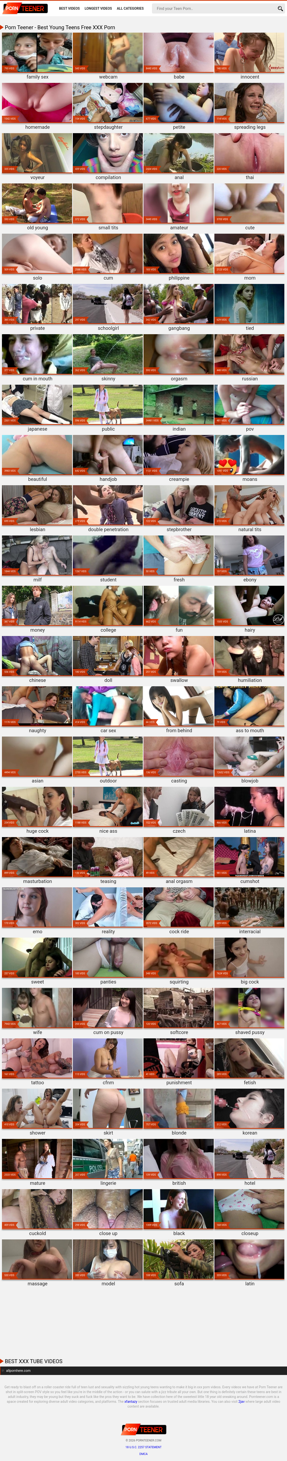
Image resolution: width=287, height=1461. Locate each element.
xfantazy (130, 1401)
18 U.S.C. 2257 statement (143, 1447)
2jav (241, 1401)
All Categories (130, 8)
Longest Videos (98, 8)
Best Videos (69, 8)
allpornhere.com (18, 1371)
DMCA (143, 1454)
